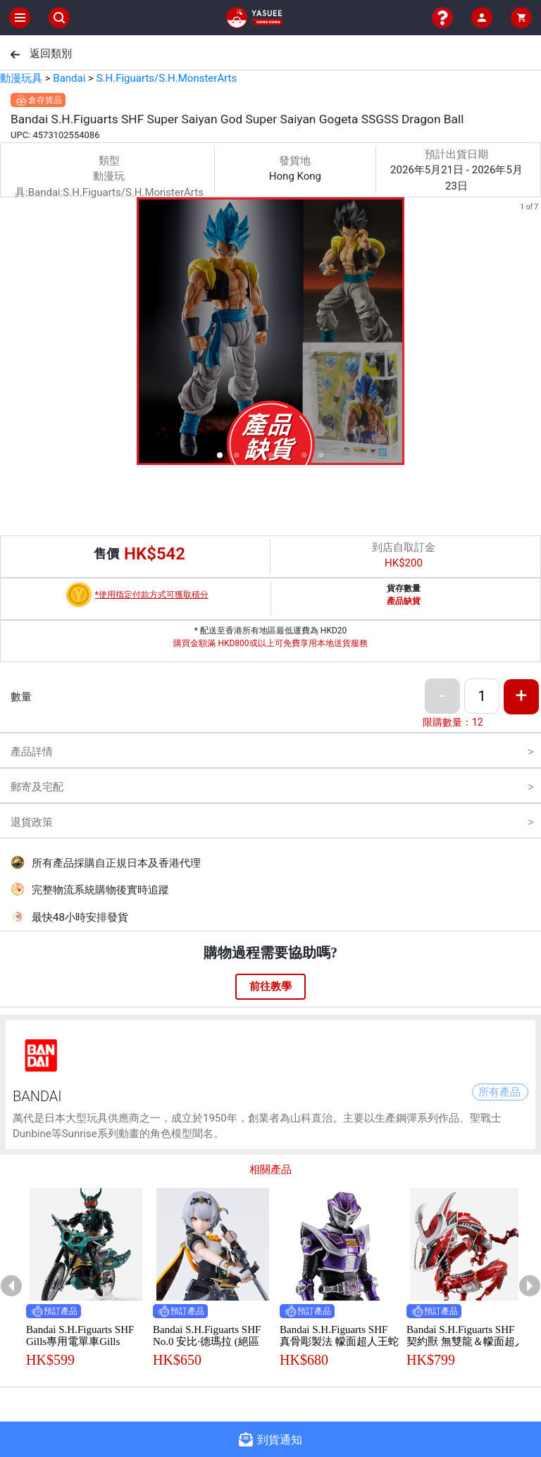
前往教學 (270, 986)
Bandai (69, 78)
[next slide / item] (531, 333)
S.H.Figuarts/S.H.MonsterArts (167, 78)
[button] (220, 455)
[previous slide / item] (10, 333)
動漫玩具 (21, 78)
